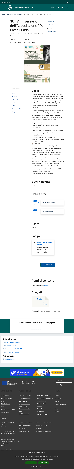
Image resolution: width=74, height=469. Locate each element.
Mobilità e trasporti (24, 414)
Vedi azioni (51, 25)
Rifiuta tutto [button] (43, 462)
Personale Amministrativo (8, 409)
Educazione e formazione (43, 395)
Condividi (51, 22)
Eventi (20, 14)
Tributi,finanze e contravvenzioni (41, 402)
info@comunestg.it (9, 439)
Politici (2, 407)
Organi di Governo (5, 395)
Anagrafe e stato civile (25, 395)
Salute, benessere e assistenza (45, 409)
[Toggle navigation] (3, 7)
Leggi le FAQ (22, 428)
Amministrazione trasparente (44, 423)
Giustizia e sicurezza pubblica (45, 398)
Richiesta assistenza (24, 431)
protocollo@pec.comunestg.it (11, 441)
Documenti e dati (5, 412)
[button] (37, 466)
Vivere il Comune (12, 14)
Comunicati (58, 398)
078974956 (47, 285)
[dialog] (37, 459)
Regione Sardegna (7, 2)
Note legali (39, 428)
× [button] (72, 452)
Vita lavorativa (23, 401)
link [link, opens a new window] (52, 459)
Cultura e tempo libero (25, 398)
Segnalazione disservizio (25, 425)
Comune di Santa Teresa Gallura (44, 243)
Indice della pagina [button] (16, 88)
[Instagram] (61, 7)
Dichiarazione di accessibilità (43, 431)
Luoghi (57, 409)
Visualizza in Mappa (47, 265)
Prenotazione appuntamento (26, 423)
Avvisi (57, 401)
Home (3, 14)
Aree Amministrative (6, 398)
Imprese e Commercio (24, 404)
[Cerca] (71, 7)
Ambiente (39, 406)
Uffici (2, 401)
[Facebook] (57, 7)
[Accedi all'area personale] (67, 2)
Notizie (57, 395)
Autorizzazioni (41, 412)
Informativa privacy (41, 425)
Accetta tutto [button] (31, 463)
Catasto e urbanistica (24, 409)
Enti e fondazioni (5, 404)
